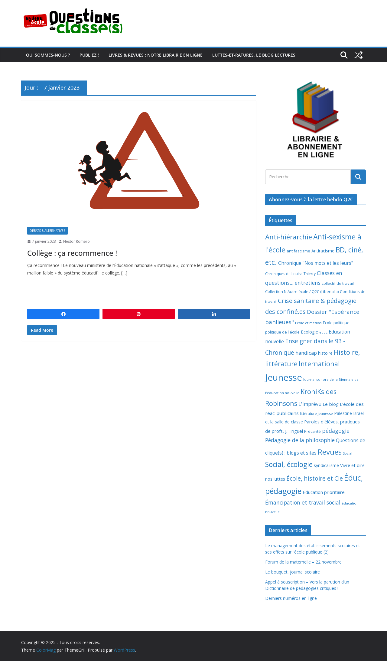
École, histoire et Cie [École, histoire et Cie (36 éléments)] (314, 478)
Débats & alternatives (47, 231)
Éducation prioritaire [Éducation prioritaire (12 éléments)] (324, 492)
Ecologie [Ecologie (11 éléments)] (309, 332)
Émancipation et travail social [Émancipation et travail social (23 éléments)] (302, 502)
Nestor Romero (76, 241)
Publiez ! (89, 55)
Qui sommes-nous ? (48, 55)
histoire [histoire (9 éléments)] (325, 353)
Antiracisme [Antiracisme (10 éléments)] (322, 251)
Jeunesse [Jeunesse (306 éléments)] (283, 377)
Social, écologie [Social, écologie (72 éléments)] (289, 464)
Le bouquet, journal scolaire (292, 572)
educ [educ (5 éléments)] (323, 332)
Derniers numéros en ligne (291, 598)
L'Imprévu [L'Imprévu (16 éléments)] (309, 404)
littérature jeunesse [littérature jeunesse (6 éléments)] (316, 413)
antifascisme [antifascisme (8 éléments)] (298, 251)
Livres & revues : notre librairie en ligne (156, 55)
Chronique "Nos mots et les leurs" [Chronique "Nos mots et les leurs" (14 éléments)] (315, 263)
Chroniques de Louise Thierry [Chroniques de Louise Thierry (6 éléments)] (290, 273)
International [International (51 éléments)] (319, 363)
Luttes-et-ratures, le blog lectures (253, 55)
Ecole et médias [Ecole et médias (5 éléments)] (308, 323)
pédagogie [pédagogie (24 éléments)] (336, 430)
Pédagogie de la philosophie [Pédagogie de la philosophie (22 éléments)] (300, 440)
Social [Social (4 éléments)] (347, 453)
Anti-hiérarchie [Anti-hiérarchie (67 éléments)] (288, 237)
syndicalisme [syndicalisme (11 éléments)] (326, 465)
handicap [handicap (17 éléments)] (306, 352)
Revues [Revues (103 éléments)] (330, 452)
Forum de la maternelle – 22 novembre (303, 562)
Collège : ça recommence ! (72, 253)
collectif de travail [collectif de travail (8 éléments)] (338, 283)
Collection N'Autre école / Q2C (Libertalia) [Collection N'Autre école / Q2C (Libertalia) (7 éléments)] (302, 291)
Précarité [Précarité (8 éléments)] (312, 431)
